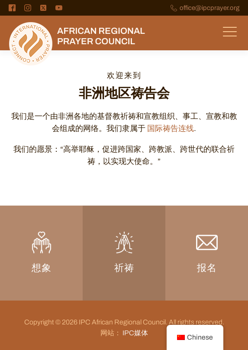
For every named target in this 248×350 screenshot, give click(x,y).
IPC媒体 (135, 333)
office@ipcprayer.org (209, 8)
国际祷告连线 (170, 128)
